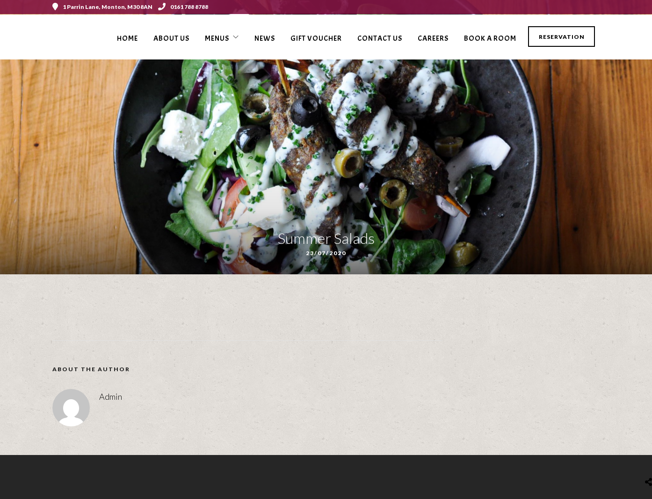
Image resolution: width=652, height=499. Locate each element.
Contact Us (379, 38)
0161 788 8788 (183, 6)
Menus (217, 38)
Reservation (562, 36)
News (264, 38)
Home (127, 38)
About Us (171, 38)
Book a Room (490, 38)
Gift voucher (316, 38)
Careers (433, 38)
